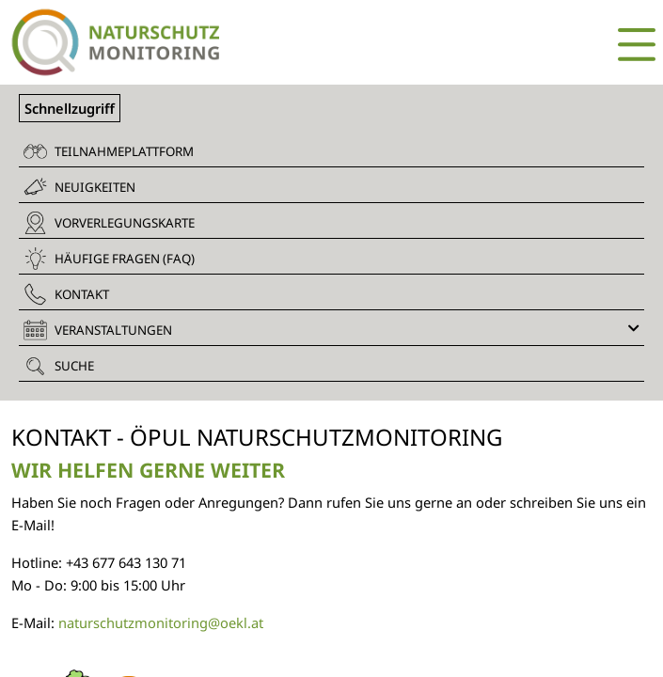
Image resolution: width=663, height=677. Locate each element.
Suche (59, 365)
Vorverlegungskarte (109, 223)
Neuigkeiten (79, 187)
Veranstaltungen (331, 330)
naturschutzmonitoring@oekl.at (159, 622)
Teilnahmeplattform (109, 151)
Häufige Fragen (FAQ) (109, 258)
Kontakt (66, 294)
